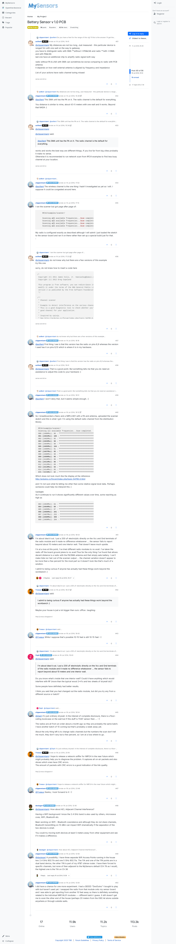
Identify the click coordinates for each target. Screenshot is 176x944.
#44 (116, 655)
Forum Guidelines (82, 940)
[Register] (164, 14)
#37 (117, 341)
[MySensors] (12, 3)
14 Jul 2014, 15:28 (73, 96)
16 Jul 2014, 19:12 (72, 412)
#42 (116, 590)
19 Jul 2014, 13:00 (73, 883)
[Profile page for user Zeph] (30, 657)
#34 (116, 183)
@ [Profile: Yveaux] (39, 637)
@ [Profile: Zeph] (38, 716)
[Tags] (12, 23)
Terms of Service (114, 940)
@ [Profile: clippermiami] (42, 45)
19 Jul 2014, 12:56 (73, 854)
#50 (116, 883)
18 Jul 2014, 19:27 (62, 590)
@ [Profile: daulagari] (40, 857)
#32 (116, 96)
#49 (116, 854)
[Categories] (12, 13)
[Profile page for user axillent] (30, 43)
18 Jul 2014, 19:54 (73, 712)
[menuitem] (164, 3)
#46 (116, 753)
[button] (12, 936)
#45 (116, 712)
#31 (117, 41)
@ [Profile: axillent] (53, 37)
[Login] (164, 3)
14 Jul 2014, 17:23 (62, 256)
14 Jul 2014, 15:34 (62, 125)
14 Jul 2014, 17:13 (72, 203)
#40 (116, 412)
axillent (38, 41)
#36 (116, 256)
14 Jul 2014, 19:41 (62, 365)
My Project (33, 27)
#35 (116, 203)
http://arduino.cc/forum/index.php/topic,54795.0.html (60, 479)
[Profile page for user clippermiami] (30, 98)
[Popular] (12, 27)
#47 (117, 788)
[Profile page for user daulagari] (30, 807)
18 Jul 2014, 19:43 (73, 633)
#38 (116, 365)
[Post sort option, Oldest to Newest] (138, 38)
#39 (116, 395)
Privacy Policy (98, 940)
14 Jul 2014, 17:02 (72, 183)
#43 (116, 633)
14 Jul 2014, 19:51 (72, 395)
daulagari (39, 806)
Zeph (37, 655)
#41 (117, 535)
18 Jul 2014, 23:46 (73, 788)
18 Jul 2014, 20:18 (63, 753)
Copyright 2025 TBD (63, 940)
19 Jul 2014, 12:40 (70, 806)
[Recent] (12, 18)
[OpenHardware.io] (12, 8)
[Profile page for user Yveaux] (30, 591)
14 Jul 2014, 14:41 (62, 41)
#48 (116, 806)
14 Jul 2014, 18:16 (72, 341)
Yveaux (38, 590)
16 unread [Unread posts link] (135, 77)
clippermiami (44, 37)
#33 (116, 125)
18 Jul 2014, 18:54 (73, 535)
